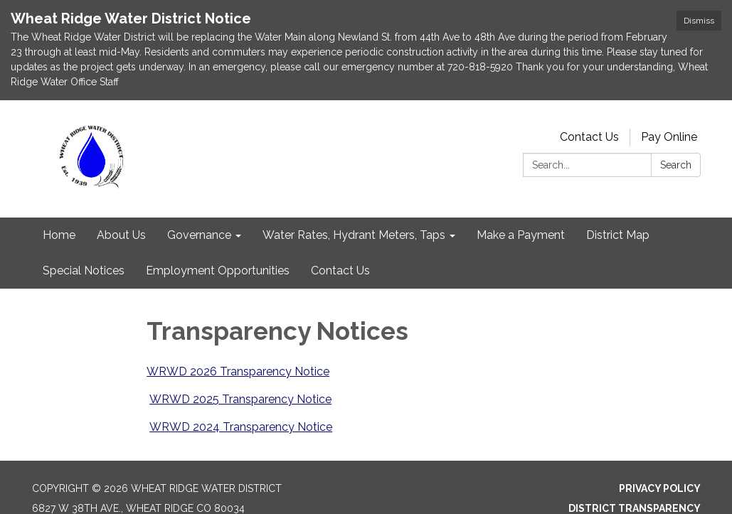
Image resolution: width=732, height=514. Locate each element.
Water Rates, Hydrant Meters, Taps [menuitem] (353, 235)
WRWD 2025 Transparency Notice (240, 399)
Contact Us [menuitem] (340, 270)
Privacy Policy (660, 488)
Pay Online (669, 137)
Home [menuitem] (59, 235)
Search (675, 165)
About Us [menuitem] (121, 235)
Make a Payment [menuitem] (521, 235)
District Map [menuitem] (617, 235)
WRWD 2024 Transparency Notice (240, 427)
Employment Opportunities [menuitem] (218, 270)
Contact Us (589, 137)
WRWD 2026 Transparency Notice (238, 371)
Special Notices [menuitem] (83, 270)
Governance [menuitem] (199, 235)
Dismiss (699, 21)
